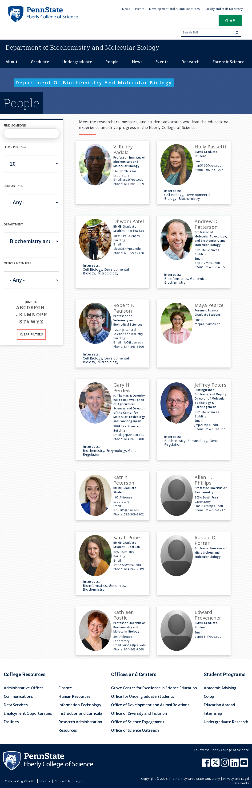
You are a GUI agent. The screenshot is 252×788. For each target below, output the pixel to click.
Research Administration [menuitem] (80, 721)
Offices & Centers (17, 263)
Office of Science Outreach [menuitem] (135, 730)
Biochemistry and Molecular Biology (83, 47)
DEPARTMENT (13, 224)
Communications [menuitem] (18, 696)
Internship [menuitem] (213, 713)
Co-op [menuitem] (209, 696)
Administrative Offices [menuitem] (24, 687)
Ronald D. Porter (205, 540)
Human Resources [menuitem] (74, 696)
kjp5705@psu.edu (126, 510)
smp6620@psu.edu (127, 565)
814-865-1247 (215, 510)
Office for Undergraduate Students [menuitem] (142, 696)
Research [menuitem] (191, 61)
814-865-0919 (134, 184)
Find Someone (15, 125)
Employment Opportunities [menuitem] (28, 713)
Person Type (13, 186)
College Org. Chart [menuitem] (20, 781)
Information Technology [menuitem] (80, 704)
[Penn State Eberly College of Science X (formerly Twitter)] (216, 765)
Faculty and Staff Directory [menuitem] (224, 9)
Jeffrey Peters (211, 385)
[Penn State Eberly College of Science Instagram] (225, 765)
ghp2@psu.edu (133, 435)
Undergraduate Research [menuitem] (226, 721)
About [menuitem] (12, 61)
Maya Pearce (209, 305)
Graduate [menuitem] (40, 61)
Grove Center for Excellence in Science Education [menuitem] (154, 687)
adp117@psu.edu (207, 263)
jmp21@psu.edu (206, 425)
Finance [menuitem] (65, 687)
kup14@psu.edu (134, 645)
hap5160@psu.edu (208, 165)
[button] (230, 22)
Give (230, 20)
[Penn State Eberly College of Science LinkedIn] (235, 765)
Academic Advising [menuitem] (220, 687)
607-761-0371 (215, 170)
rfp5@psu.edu (133, 342)
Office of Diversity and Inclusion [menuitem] (139, 713)
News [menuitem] (126, 9)
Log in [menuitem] (79, 781)
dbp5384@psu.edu (127, 249)
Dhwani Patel (128, 221)
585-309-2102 (134, 514)
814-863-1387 (215, 429)
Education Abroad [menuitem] (219, 704)
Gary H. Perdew (122, 388)
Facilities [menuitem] (11, 721)
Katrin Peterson (124, 480)
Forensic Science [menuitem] (229, 61)
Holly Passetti (210, 146)
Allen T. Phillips (203, 480)
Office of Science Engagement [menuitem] (137, 721)
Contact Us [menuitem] (63, 781)
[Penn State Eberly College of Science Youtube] (244, 765)
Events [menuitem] (139, 9)
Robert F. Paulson (123, 308)
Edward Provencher (208, 615)
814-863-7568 (134, 649)
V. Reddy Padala (123, 149)
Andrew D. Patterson (207, 224)
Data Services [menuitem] (16, 704)
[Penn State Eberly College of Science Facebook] (206, 765)
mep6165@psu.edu (208, 324)
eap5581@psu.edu (208, 637)
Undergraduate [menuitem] (77, 61)
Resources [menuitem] (68, 730)
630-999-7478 (134, 253)
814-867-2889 (134, 569)
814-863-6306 (134, 347)
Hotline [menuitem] (45, 781)
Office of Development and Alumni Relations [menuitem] (150, 704)
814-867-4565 (215, 267)
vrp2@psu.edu (133, 180)
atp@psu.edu (213, 506)
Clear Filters (31, 334)
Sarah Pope (126, 537)
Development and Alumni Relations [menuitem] (174, 9)
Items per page (15, 147)
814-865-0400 (134, 439)
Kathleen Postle (123, 615)
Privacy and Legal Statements (236, 780)
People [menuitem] (112, 61)
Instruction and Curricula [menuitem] (80, 713)
